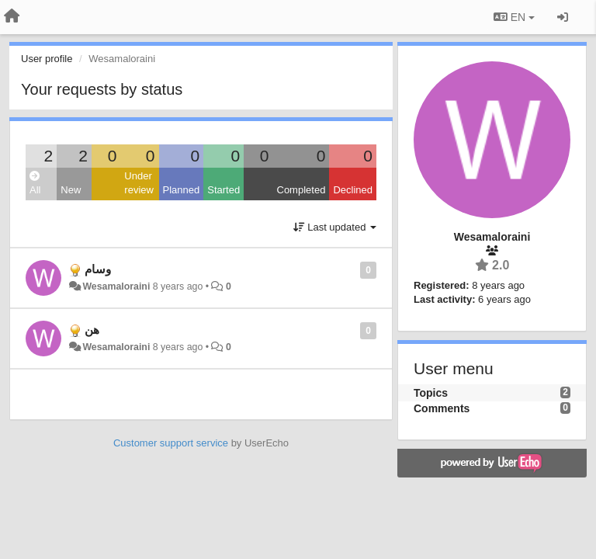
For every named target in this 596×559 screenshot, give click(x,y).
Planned (181, 190)
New (71, 190)
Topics (431, 393)
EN (514, 17)
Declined (352, 190)
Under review (139, 183)
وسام (98, 269)
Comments (442, 408)
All (34, 183)
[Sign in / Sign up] (563, 17)
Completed (301, 190)
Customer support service (170, 443)
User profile (46, 58)
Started (223, 190)
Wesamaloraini (116, 286)
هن (92, 329)
